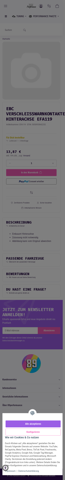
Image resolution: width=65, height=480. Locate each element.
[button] (5, 468)
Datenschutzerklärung (28, 471)
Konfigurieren (33, 432)
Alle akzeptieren (33, 423)
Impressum (10, 471)
